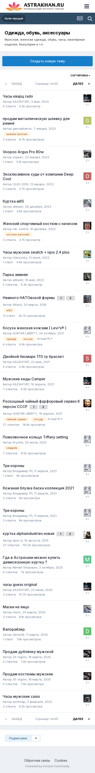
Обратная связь (37, 760)
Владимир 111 (22, 471)
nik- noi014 (20, 229)
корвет (18, 157)
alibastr (18, 206)
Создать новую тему (47, 61)
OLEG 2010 (20, 184)
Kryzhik (18, 442)
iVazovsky (20, 257)
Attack (17, 304)
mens (17, 612)
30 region (20, 657)
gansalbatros (22, 128)
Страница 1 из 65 (47, 83)
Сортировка (80, 75)
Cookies (61, 760)
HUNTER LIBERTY (25, 333)
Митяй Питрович (25, 567)
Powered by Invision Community (48, 766)
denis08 (18, 634)
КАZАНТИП (21, 101)
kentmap (19, 702)
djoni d (17, 540)
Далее (78, 83)
